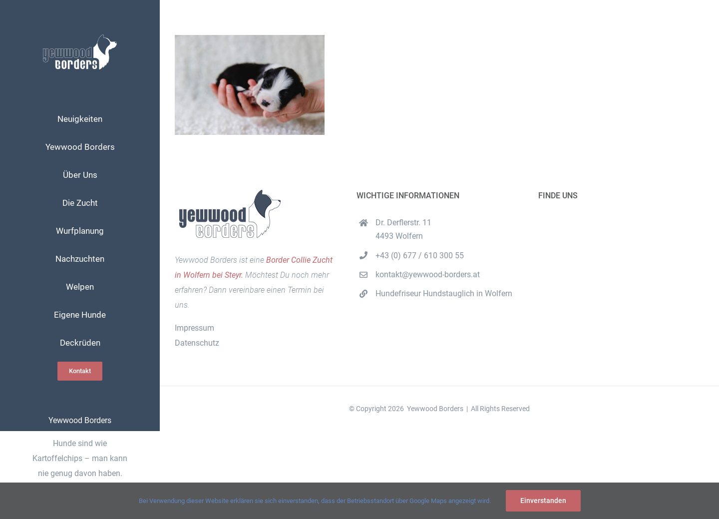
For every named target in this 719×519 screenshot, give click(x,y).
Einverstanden (543, 501)
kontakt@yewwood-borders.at (427, 274)
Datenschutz (197, 343)
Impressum (194, 328)
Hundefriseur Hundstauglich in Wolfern (443, 293)
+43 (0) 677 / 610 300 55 (419, 255)
